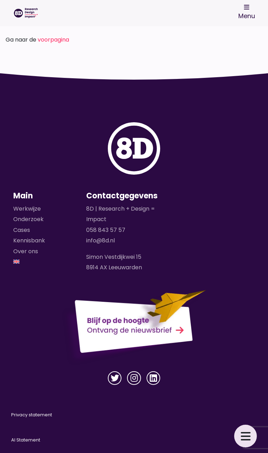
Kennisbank (29, 240)
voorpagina (53, 40)
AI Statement (25, 440)
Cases (21, 230)
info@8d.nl (100, 240)
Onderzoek (28, 219)
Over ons (25, 251)
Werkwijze (27, 209)
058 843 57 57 (105, 230)
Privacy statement (31, 415)
